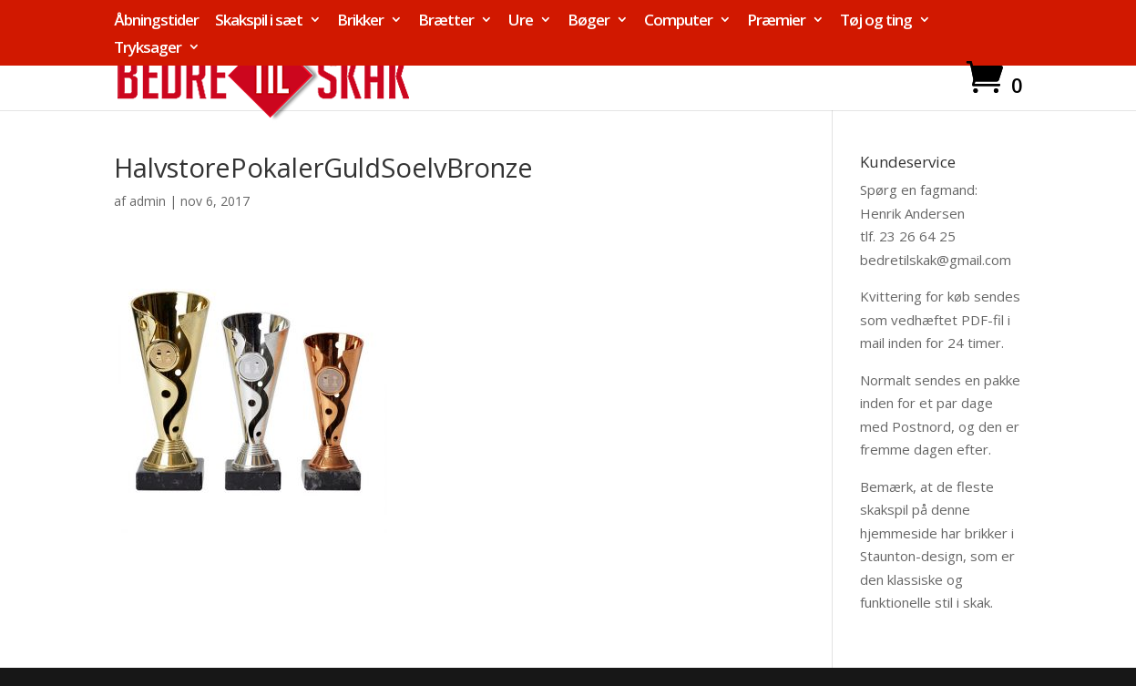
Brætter (446, 21)
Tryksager (147, 48)
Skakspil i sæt (258, 21)
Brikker (360, 21)
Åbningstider (156, 21)
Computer (678, 21)
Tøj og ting (876, 21)
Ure (520, 21)
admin (147, 201)
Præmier (776, 21)
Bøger (588, 21)
